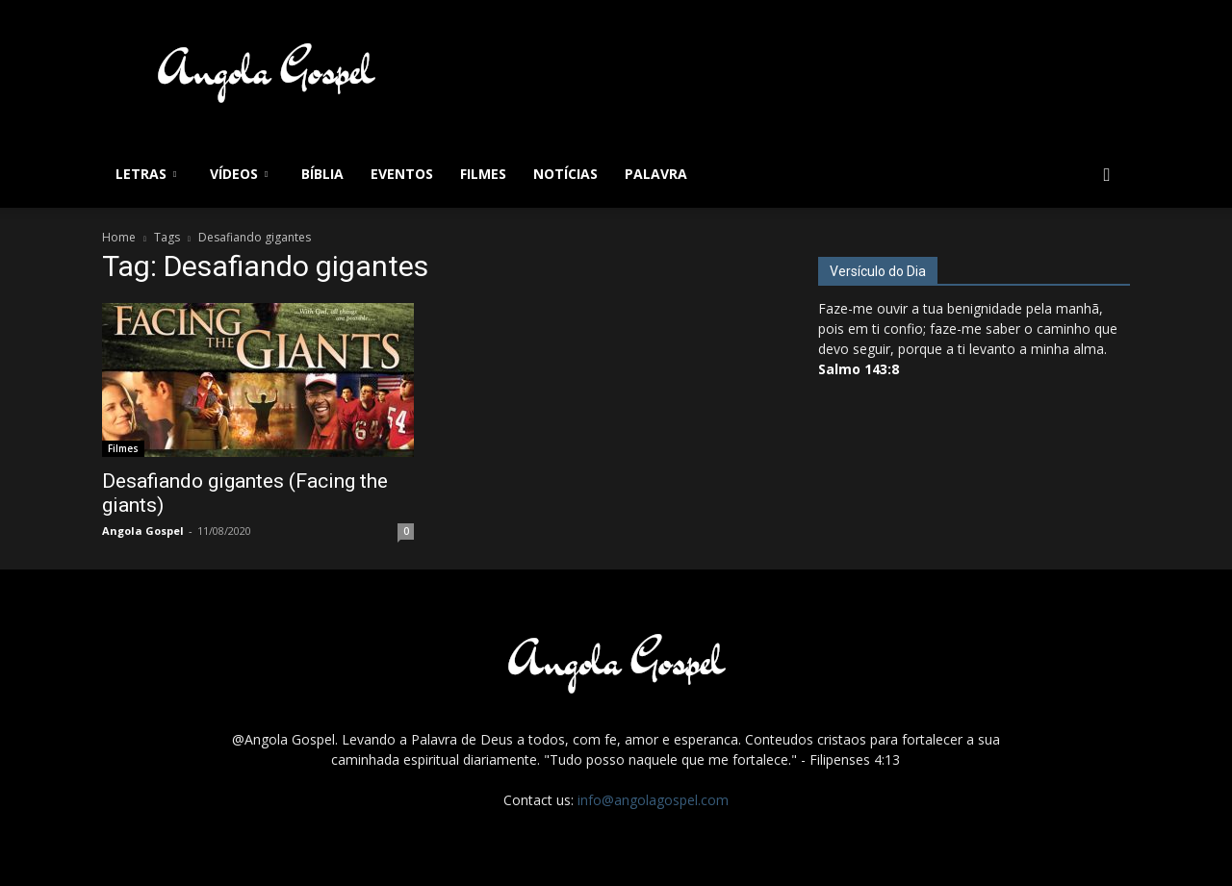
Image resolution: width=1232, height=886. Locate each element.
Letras (146, 174)
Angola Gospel (143, 530)
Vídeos (239, 174)
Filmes (483, 174)
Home (119, 237)
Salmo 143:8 (858, 369)
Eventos (402, 174)
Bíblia (322, 174)
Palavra (656, 174)
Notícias (565, 174)
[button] (1107, 175)
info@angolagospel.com (653, 800)
